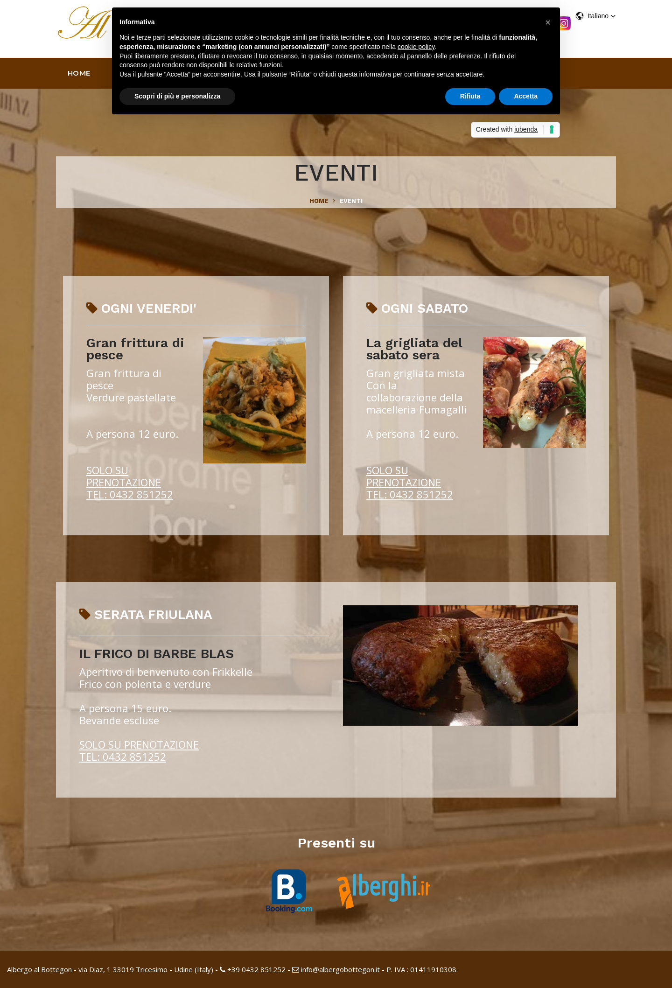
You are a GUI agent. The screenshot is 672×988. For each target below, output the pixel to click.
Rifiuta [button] (470, 96)
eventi (351, 200)
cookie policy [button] (416, 46)
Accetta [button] (526, 96)
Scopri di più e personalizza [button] (177, 96)
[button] (595, 16)
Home (318, 200)
